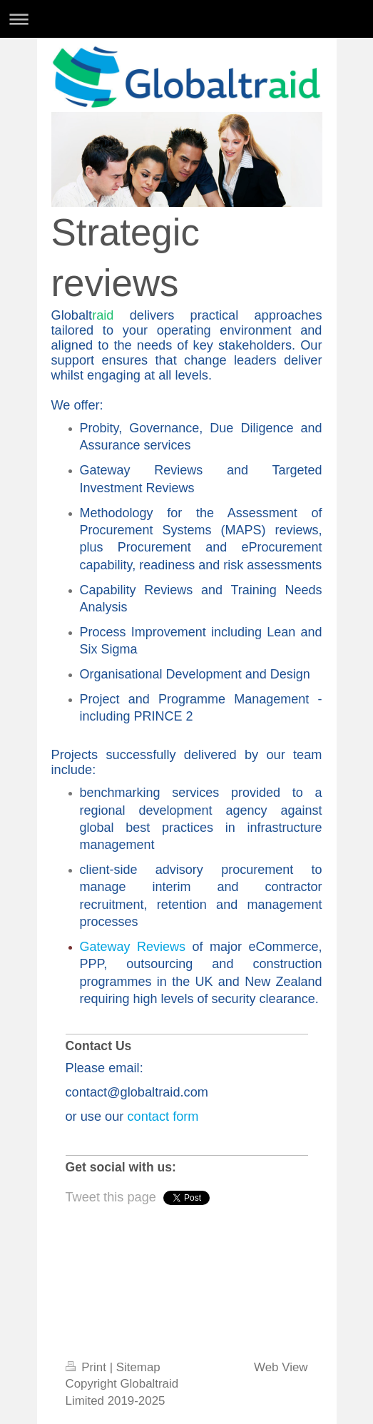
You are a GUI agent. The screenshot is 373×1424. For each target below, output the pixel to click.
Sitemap (138, 1367)
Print (88, 1367)
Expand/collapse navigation (186, 19)
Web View (280, 1367)
